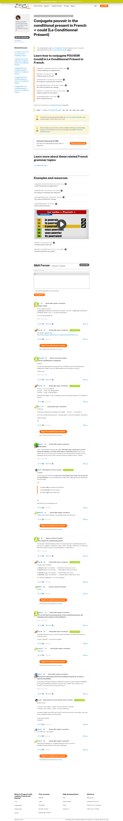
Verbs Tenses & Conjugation (63, 16)
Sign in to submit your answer (53, 348)
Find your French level (78, 143)
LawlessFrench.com (93, 801)
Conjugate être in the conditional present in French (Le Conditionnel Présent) (21, 71)
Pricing (66, 6)
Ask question (39, 294)
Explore (47, 6)
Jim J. (41, 411)
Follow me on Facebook (94, 805)
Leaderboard (18, 805)
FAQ (64, 798)
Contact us (66, 809)
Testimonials (18, 809)
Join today (59, 352)
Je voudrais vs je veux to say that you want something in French (21, 53)
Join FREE (104, 6)
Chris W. (42, 332)
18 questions (17, 40)
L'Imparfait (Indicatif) (55, 110)
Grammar (46, 16)
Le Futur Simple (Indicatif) (59, 50)
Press (64, 805)
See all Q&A (84, 265)
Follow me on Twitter (93, 809)
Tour (15, 801)
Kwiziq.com (90, 798)
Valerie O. (42, 522)
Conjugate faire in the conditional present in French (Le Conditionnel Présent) (21, 80)
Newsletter (42, 805)
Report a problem (19, 42)
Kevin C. (43, 689)
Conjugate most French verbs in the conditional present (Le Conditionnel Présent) (21, 62)
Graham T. (43, 626)
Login (40, 801)
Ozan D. (41, 759)
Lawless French (57, 6)
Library (41, 16)
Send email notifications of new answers (47, 291)
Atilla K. (41, 599)
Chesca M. (43, 361)
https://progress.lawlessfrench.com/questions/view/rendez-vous (62, 337)
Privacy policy (18, 819)
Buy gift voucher (43, 809)
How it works (38, 6)
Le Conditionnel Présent (54, 105)
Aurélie (41, 715)
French (36, 16)
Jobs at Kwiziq (67, 801)
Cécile (41, 479)
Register (41, 798)
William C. (43, 450)
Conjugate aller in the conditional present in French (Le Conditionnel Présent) (21, 89)
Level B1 (52, 16)
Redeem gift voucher (45, 812)
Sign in (73, 6)
